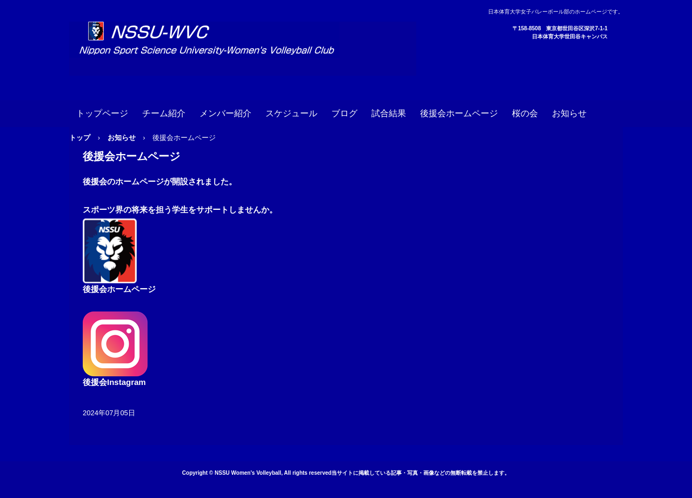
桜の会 (525, 113)
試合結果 (388, 113)
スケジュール (291, 113)
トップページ (102, 113)
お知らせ (569, 113)
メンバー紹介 (225, 113)
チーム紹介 (163, 113)
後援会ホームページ (459, 113)
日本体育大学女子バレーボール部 (242, 49)
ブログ (344, 113)
